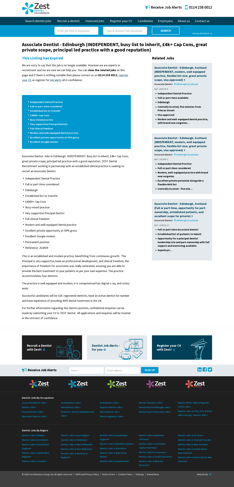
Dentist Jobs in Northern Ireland (116, 443)
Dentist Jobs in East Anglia (74, 435)
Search (166, 30)
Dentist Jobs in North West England (35, 454)
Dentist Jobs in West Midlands (76, 444)
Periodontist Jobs (70, 407)
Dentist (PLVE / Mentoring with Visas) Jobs (193, 404)
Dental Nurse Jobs (109, 411)
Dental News (153, 474)
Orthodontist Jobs (70, 402)
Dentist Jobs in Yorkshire (73, 439)
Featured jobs (94, 21)
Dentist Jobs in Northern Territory (151, 437)
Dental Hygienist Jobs (111, 416)
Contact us (202, 21)
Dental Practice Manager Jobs (154, 407)
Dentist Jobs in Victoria (190, 435)
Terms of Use (108, 474)
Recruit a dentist (68, 21)
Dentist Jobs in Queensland (114, 461)
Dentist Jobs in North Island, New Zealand (195, 459)
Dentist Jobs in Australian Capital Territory (152, 445)
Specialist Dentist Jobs (34, 416)
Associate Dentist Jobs (34, 402)
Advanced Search (202, 33)
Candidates (145, 21)
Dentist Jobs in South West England (114, 437)
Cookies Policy (125, 474)
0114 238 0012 (198, 7)
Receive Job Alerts (163, 7)
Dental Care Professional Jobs (154, 411)
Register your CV (121, 21)
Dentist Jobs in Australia (112, 448)
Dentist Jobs (28, 407)
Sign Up (150, 370)
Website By (204, 474)
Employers (165, 21)
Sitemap (140, 474)
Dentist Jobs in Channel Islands (194, 439)
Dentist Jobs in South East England (35, 446)
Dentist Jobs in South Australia (155, 456)
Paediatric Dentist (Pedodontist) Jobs (77, 413)
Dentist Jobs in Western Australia (151, 463)
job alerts (55, 80)
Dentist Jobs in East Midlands (76, 449)
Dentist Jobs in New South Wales (113, 454)
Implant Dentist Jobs (111, 407)
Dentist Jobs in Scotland (34, 439)
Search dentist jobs (38, 21)
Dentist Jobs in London (34, 461)
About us (184, 21)
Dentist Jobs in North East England (74, 455)
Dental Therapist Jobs (150, 402)
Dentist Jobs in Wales (33, 435)
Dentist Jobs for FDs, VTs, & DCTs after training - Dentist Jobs (195, 413)
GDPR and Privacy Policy (87, 474)
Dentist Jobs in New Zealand (192, 444)
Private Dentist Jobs (32, 411)
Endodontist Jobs (109, 402)
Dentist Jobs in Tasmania (152, 452)
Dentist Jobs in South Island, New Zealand (193, 451)
